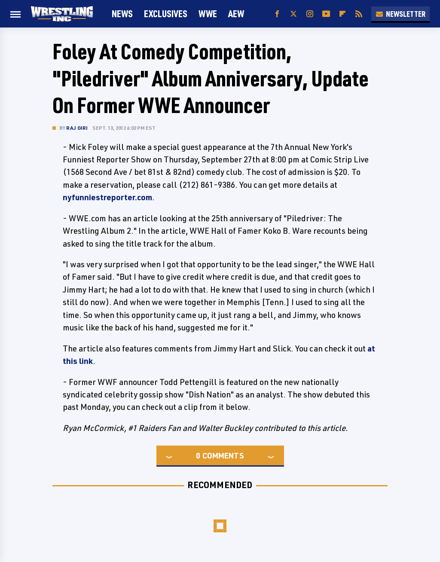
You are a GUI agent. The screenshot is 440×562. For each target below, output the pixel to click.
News (122, 13)
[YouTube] (326, 14)
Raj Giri (77, 128)
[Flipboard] (342, 14)
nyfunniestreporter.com (107, 197)
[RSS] (359, 14)
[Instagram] (310, 14)
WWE (208, 13)
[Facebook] (277, 14)
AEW (236, 13)
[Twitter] (293, 14)
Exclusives (165, 13)
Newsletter (400, 13)
